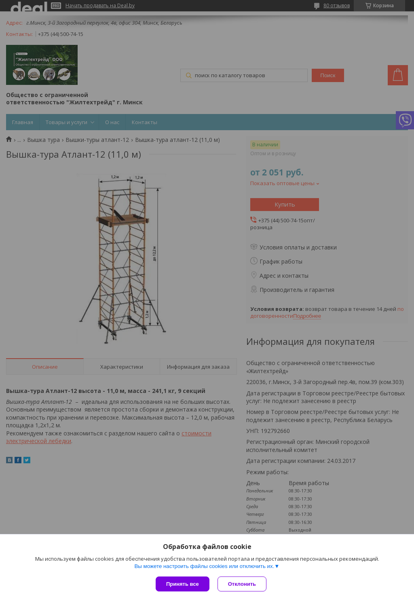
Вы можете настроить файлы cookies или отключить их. (204, 566)
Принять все (182, 584)
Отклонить (242, 584)
